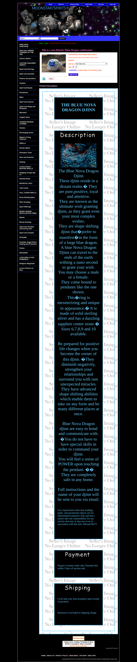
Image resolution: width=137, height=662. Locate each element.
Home (41, 43)
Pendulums (23, 93)
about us (61, 4)
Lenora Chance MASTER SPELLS (26, 168)
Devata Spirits (24, 148)
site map (101, 4)
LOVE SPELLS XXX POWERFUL (26, 258)
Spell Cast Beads (25, 88)
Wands (22, 217)
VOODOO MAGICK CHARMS (26, 123)
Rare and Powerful (26, 157)
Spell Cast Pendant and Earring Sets (26, 228)
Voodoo (22, 128)
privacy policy (74, 4)
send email (88, 4)
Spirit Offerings (25, 207)
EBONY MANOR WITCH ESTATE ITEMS (28, 212)
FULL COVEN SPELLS (27, 193)
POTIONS (23, 237)
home (50, 4)
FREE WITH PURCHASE (23, 45)
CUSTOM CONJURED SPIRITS (27, 64)
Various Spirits (25, 58)
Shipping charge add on (27, 174)
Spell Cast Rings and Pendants (27, 107)
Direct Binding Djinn (27, 197)
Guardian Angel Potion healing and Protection (28, 243)
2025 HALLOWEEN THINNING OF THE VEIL (26, 52)
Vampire (22, 83)
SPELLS (22, 143)
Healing (22, 162)
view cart (113, 4)
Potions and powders (27, 78)
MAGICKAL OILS (25, 183)
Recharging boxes (26, 133)
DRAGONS (23, 253)
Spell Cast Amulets (26, 233)
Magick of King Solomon (25, 138)
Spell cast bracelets (26, 74)
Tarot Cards (23, 188)
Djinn (46, 43)
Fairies (22, 248)
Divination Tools (25, 153)
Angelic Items (24, 117)
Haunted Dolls (24, 179)
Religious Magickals (27, 263)
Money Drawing (25, 222)
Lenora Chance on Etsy (26, 269)
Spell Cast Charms (26, 102)
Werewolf (22, 113)
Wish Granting (24, 202)
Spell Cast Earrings (26, 69)
